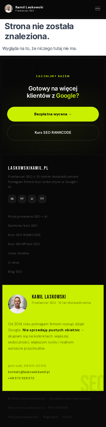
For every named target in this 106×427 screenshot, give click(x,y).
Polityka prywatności (23, 417)
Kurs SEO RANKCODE (53, 132)
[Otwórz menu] (98, 8)
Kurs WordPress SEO (24, 244)
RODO (67, 417)
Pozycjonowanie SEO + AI (27, 216)
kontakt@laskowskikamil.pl (29, 372)
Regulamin (50, 417)
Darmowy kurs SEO (23, 226)
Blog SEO (15, 272)
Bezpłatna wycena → (53, 114)
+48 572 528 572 (21, 378)
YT (22, 198)
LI (32, 198)
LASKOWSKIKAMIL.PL (28, 168)
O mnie (13, 263)
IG (12, 198)
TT (42, 198)
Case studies (18, 253)
